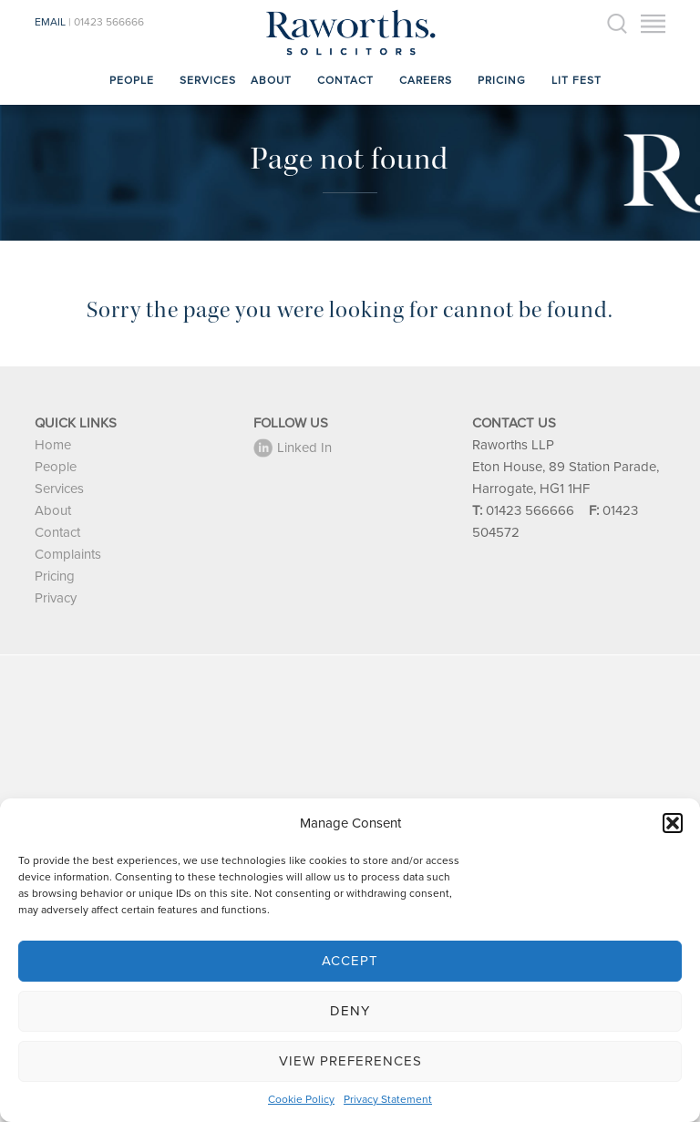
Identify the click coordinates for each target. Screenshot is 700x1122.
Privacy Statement (388, 1099)
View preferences (350, 1061)
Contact (345, 80)
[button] (673, 823)
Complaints (68, 554)
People (131, 80)
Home (53, 445)
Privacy (56, 598)
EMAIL (50, 21)
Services (208, 80)
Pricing (502, 80)
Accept (350, 960)
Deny (350, 1011)
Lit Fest (576, 80)
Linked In (292, 447)
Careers (425, 80)
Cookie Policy (301, 1099)
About (271, 80)
